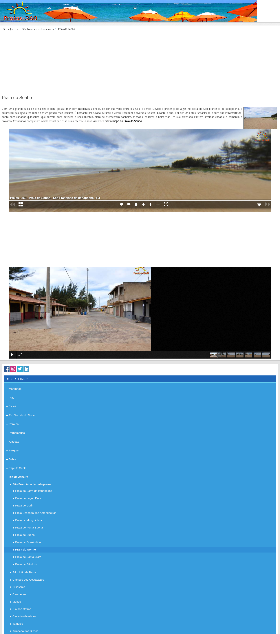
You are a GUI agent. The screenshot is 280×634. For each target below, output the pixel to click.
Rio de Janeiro (10, 29)
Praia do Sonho (133, 121)
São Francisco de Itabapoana (38, 29)
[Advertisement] (140, 64)
